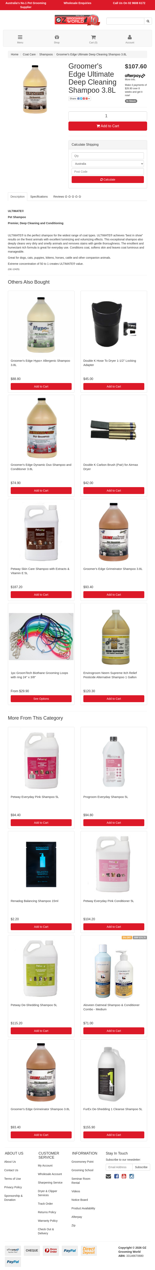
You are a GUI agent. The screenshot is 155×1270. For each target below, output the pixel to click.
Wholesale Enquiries (77, 3)
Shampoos (46, 54)
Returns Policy (47, 1212)
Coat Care (29, 54)
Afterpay (76, 1216)
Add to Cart (107, 126)
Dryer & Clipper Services (47, 1193)
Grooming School (82, 1170)
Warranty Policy (48, 1220)
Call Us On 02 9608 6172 (129, 3)
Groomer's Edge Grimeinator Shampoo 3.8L (112, 568)
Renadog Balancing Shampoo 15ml (34, 901)
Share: (80, 98)
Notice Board (79, 1199)
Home (14, 54)
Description (17, 196)
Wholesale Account (50, 1174)
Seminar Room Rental (80, 1180)
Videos (75, 1191)
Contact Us (11, 1170)
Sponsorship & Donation (13, 1197)
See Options (41, 698)
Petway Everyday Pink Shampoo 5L (35, 797)
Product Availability (83, 1208)
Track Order (45, 1203)
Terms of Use (12, 1178)
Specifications (39, 196)
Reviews (67, 196)
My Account (45, 1165)
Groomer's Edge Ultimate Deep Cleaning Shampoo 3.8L (91, 54)
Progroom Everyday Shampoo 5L (105, 797)
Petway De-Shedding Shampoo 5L (34, 1005)
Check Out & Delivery (46, 1231)
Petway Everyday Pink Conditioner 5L (108, 901)
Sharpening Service (50, 1182)
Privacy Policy (13, 1187)
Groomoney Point (82, 1161)
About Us (10, 1161)
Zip (73, 1225)
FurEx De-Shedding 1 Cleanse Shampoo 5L (112, 1109)
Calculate (107, 179)
